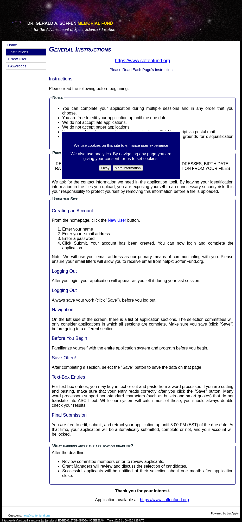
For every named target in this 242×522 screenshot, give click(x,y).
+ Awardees (16, 66)
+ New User (17, 59)
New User (117, 220)
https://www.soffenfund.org (164, 500)
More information (128, 168)
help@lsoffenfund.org (36, 515)
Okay (105, 168)
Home (12, 45)
